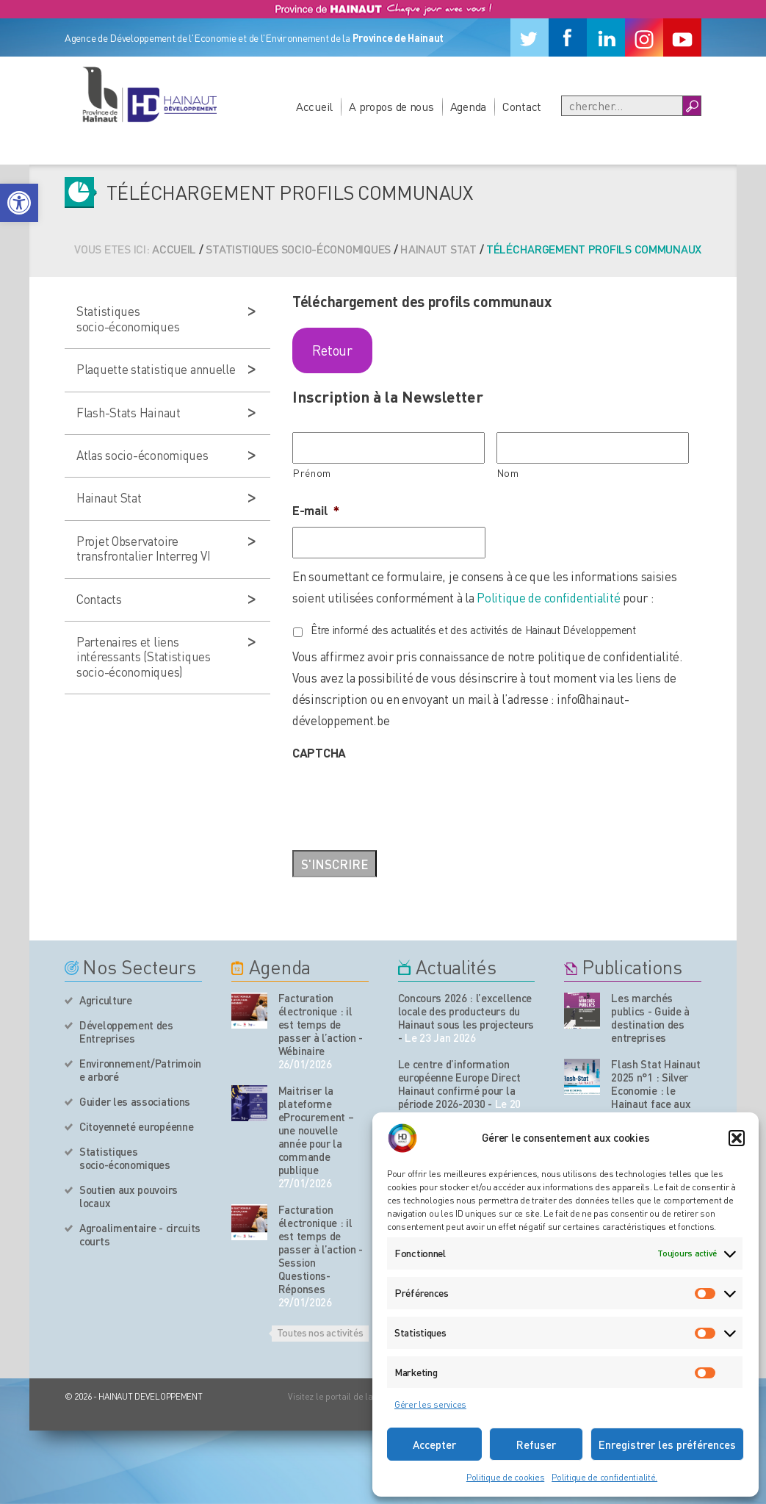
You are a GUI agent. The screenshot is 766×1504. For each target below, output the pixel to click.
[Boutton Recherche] (691, 105)
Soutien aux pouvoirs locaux (128, 1196)
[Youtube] (682, 37)
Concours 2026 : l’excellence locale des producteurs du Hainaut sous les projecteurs (466, 1011)
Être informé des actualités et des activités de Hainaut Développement (473, 630)
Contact (521, 106)
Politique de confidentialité (548, 597)
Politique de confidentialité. (604, 1477)
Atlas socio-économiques (142, 455)
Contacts (99, 599)
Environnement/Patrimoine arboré (140, 1070)
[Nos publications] (582, 1011)
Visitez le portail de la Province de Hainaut (370, 1396)
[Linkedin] (606, 37)
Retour (332, 350)
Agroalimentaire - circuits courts (139, 1234)
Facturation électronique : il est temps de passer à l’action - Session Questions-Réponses (320, 1249)
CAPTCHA (319, 752)
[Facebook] (568, 37)
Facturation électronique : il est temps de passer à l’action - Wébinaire (320, 1024)
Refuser (536, 1444)
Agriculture (105, 1000)
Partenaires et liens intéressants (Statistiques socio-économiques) (143, 656)
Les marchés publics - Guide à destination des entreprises (650, 1017)
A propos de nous (391, 106)
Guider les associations (134, 1101)
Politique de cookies (505, 1477)
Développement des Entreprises (126, 1032)
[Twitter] (529, 37)
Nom (508, 473)
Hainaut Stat (438, 248)
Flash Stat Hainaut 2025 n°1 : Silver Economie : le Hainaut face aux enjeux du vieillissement (656, 1097)
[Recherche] (622, 105)
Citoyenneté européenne (136, 1126)
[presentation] (404, 798)
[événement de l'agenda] (249, 1011)
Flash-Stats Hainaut (128, 412)
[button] (19, 203)
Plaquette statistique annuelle (156, 369)
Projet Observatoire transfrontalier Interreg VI (143, 548)
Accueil (314, 106)
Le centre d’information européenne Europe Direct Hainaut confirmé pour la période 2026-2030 (459, 1084)
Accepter (434, 1444)
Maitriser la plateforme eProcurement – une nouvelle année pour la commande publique (316, 1130)
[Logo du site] (149, 94)
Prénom (312, 473)
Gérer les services (430, 1404)
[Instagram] (644, 37)
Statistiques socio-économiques (298, 248)
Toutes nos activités (320, 1332)
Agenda (468, 106)
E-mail (315, 510)
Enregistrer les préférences (667, 1444)
